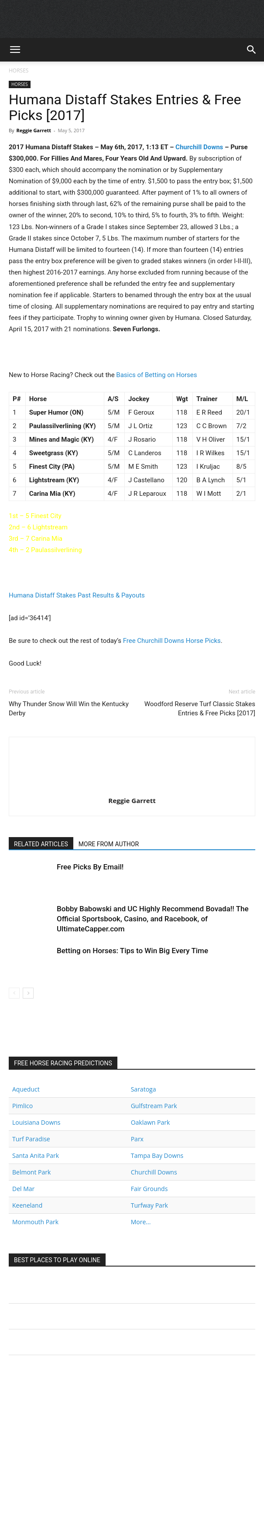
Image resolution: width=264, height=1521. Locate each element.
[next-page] (28, 993)
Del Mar (23, 1189)
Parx (137, 1139)
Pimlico (22, 1106)
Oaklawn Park (150, 1122)
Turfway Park (149, 1205)
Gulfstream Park (154, 1106)
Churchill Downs (199, 147)
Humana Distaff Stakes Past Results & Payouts (77, 595)
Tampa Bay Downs (157, 1155)
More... (141, 1222)
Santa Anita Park (35, 1155)
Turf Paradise (31, 1139)
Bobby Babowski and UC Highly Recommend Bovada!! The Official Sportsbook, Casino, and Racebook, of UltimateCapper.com (153, 918)
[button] (15, 50)
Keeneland (27, 1205)
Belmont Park (31, 1172)
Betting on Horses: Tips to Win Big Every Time (132, 950)
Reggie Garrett (33, 130)
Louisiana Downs (36, 1122)
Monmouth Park (35, 1222)
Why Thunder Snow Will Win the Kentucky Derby (69, 708)
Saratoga (143, 1089)
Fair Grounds (149, 1189)
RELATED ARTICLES (41, 844)
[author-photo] (132, 788)
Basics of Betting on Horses (156, 375)
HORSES (18, 70)
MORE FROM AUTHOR (109, 844)
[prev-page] (14, 993)
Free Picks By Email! (90, 866)
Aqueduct (26, 1089)
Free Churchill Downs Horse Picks (172, 641)
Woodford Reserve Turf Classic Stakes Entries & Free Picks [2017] (199, 708)
